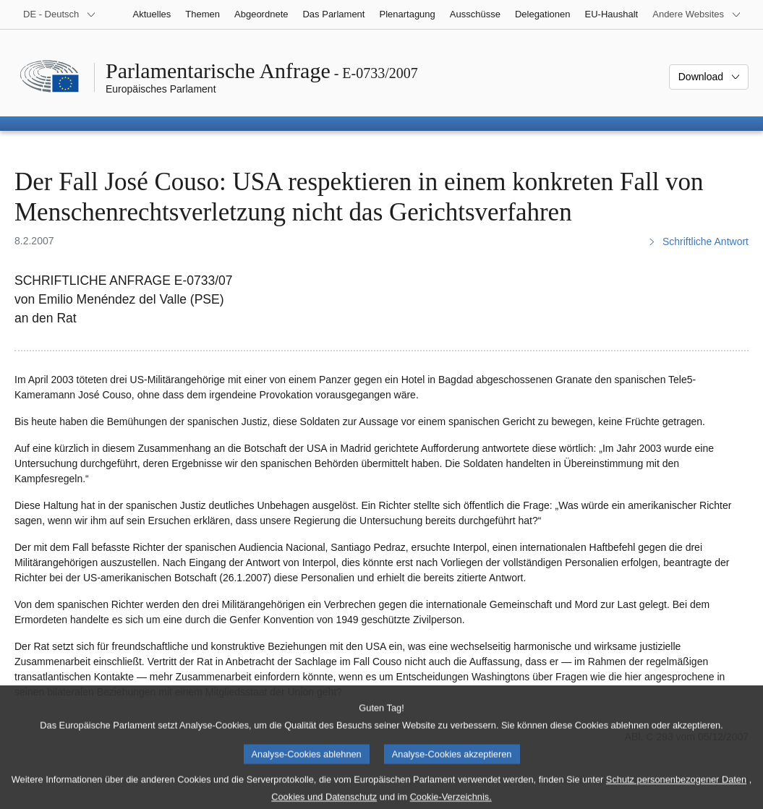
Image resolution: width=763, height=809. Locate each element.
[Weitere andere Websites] (697, 14)
